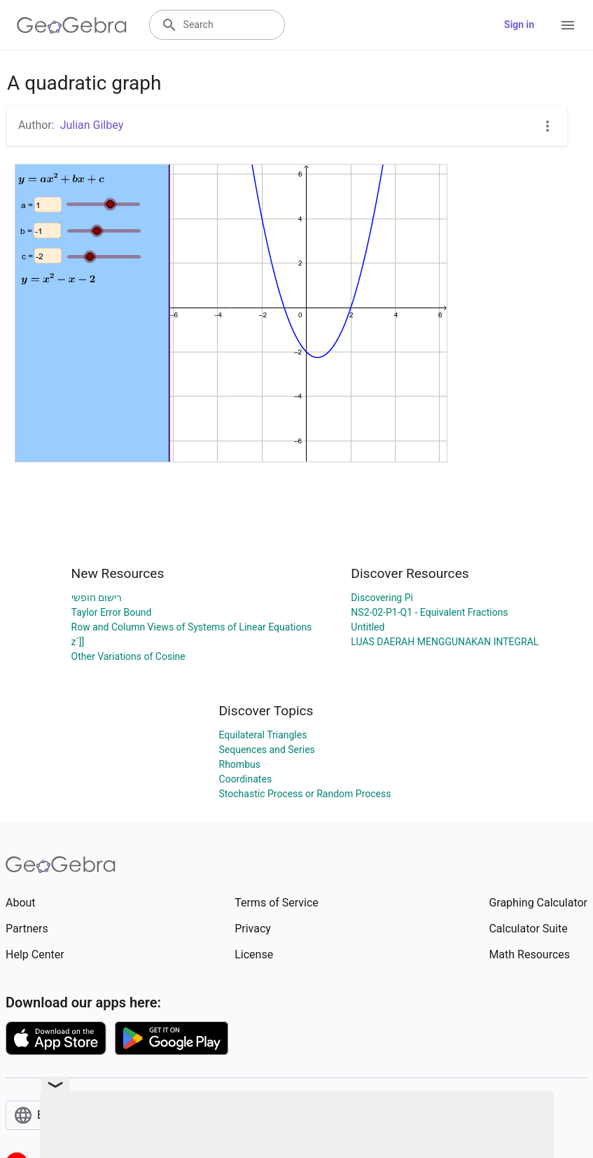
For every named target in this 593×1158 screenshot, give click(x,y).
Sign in (519, 24)
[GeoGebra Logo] (72, 25)
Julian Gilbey (92, 125)
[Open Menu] (567, 25)
